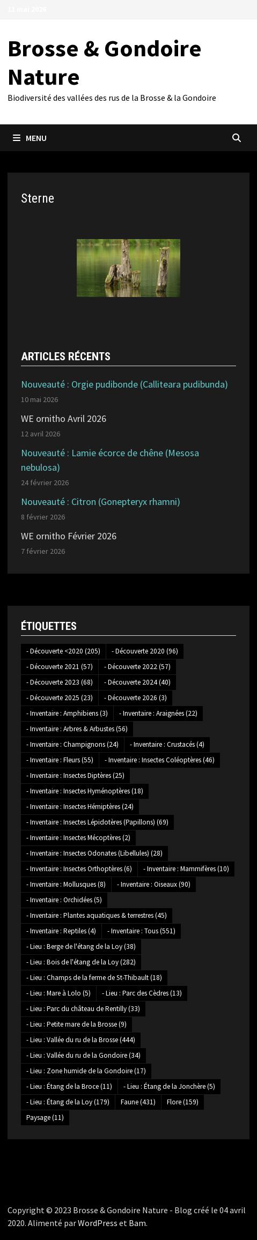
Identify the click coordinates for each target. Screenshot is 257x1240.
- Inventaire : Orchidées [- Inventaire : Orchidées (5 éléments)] (64, 899)
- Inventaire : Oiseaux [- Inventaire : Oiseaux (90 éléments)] (153, 884)
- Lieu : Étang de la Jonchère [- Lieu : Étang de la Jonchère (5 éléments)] (169, 1086)
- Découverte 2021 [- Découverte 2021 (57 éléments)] (59, 666)
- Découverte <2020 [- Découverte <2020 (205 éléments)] (63, 651)
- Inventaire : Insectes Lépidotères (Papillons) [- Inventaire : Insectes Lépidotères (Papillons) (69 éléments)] (97, 822)
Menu (30, 137)
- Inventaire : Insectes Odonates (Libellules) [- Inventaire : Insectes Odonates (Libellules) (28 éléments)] (94, 853)
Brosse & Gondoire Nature (105, 62)
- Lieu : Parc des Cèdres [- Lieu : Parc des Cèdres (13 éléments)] (142, 993)
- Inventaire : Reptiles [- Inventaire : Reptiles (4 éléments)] (61, 930)
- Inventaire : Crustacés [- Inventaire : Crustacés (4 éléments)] (167, 744)
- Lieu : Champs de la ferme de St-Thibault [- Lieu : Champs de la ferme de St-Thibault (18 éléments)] (94, 977)
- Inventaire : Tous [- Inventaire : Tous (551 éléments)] (141, 930)
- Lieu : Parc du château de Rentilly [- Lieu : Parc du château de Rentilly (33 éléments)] (83, 1008)
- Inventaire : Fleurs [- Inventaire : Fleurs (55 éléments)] (59, 759)
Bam (137, 1222)
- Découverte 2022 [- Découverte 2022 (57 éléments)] (137, 666)
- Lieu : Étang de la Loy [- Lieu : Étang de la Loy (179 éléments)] (67, 1102)
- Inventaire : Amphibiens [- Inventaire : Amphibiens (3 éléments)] (67, 713)
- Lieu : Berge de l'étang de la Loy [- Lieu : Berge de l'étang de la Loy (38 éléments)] (81, 946)
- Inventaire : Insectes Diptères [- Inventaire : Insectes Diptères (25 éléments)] (75, 775)
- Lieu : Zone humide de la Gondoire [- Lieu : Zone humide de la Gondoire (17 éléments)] (86, 1070)
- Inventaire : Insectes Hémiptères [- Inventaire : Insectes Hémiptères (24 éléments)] (80, 806)
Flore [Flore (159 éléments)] (183, 1102)
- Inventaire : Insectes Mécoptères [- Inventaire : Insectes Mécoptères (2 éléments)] (78, 837)
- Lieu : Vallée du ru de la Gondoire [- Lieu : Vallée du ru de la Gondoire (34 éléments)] (83, 1055)
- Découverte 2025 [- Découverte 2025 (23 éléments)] (59, 697)
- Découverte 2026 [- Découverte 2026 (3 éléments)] (135, 697)
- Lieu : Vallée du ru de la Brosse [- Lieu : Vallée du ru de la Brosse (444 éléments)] (80, 1039)
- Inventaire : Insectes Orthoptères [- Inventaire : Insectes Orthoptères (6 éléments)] (79, 868)
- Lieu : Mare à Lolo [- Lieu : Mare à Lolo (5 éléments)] (58, 993)
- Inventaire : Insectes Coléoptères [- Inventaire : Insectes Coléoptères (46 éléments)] (160, 759)
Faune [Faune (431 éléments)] (138, 1102)
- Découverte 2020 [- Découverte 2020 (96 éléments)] (145, 651)
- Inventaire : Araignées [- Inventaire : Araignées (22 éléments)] (158, 713)
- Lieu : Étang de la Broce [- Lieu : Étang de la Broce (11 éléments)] (69, 1086)
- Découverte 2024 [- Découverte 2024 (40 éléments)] (137, 682)
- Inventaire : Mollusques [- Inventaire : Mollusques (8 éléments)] (66, 884)
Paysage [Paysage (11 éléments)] (45, 1117)
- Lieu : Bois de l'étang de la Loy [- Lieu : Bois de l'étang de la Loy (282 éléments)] (81, 962)
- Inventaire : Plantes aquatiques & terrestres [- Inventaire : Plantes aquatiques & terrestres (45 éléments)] (96, 915)
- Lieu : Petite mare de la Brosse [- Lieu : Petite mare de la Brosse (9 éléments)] (76, 1024)
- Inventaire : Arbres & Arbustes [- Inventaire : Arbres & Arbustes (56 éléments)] (77, 728)
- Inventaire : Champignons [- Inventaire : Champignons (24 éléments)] (72, 744)
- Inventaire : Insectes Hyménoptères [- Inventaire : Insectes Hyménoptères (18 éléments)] (84, 791)
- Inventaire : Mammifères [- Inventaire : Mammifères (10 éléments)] (186, 868)
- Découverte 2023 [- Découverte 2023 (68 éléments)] (59, 682)
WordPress (98, 1222)
